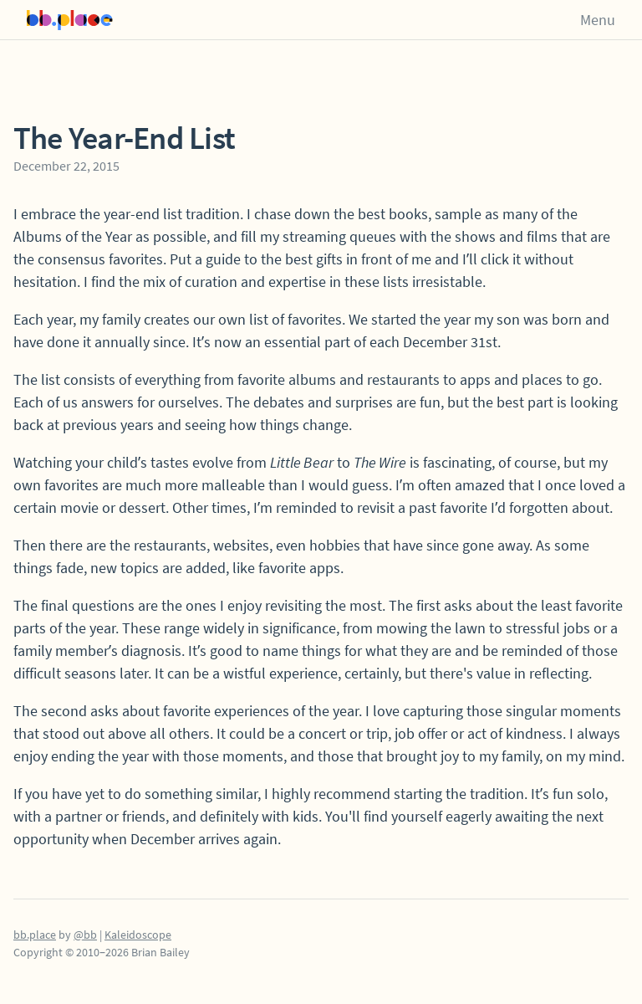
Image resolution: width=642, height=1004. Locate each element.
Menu (597, 19)
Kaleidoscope (137, 934)
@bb (85, 934)
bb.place (34, 934)
